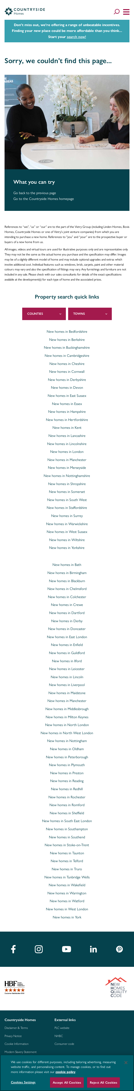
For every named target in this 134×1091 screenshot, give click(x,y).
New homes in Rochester (66, 797)
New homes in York (67, 917)
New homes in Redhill (67, 789)
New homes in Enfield (67, 645)
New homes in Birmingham (67, 573)
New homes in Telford (67, 861)
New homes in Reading (67, 781)
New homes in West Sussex (67, 532)
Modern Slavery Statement (21, 1051)
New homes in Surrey (67, 516)
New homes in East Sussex (67, 396)
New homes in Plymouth (67, 765)
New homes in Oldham (67, 749)
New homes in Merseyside (67, 468)
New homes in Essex (67, 404)
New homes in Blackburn (67, 581)
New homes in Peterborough (67, 757)
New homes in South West (67, 500)
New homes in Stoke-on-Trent (67, 845)
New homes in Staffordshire (67, 508)
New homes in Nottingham (67, 741)
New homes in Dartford (67, 613)
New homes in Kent (67, 428)
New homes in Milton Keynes (67, 717)
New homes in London (67, 452)
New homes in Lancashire (67, 436)
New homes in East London (67, 637)
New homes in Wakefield (67, 885)
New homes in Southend (67, 837)
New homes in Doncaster (67, 629)
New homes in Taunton (67, 853)
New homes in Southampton (67, 829)
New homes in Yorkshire (67, 548)
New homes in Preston (67, 773)
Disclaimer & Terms (16, 1027)
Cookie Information (17, 1043)
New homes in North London (67, 725)
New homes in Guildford (67, 653)
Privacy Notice (13, 1036)
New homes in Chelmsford (67, 589)
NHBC (59, 1036)
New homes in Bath (66, 565)
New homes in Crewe (67, 605)
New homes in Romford (67, 805)
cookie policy (65, 1072)
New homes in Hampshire (67, 412)
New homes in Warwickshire (67, 524)
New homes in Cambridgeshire (67, 356)
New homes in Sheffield (67, 813)
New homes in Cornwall (67, 372)
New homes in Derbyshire (67, 380)
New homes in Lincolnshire (67, 444)
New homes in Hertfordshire (67, 420)
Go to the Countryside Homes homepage (43, 199)
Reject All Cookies (103, 1082)
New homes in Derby (67, 621)
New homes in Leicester (67, 669)
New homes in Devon (67, 388)
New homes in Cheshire (67, 364)
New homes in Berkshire (67, 340)
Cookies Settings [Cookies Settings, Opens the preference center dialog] (23, 1082)
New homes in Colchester (67, 597)
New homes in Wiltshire (67, 540)
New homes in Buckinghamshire (67, 347)
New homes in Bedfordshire (67, 332)
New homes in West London (67, 909)
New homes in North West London (67, 733)
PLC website (62, 1027)
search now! (76, 36)
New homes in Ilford (67, 661)
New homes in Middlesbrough (67, 709)
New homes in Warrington (66, 893)
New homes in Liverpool (67, 685)
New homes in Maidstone (67, 693)
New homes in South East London (67, 821)
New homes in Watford (67, 901)
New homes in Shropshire (67, 484)
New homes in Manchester (66, 460)
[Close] (125, 1062)
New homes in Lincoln (67, 677)
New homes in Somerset (67, 492)
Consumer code (64, 1043)
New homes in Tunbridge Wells (67, 877)
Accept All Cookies (67, 1082)
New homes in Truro (67, 869)
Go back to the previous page (34, 193)
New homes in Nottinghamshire (67, 476)
